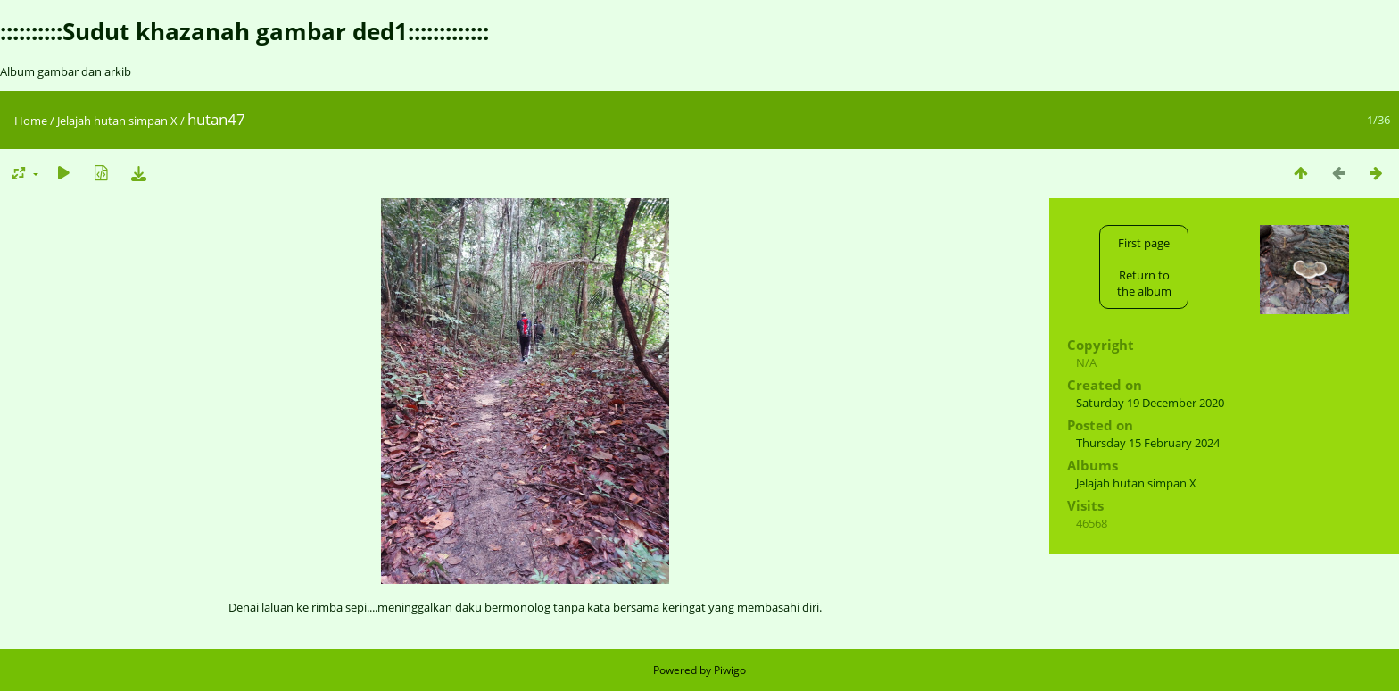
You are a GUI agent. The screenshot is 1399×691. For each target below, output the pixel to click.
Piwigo (730, 670)
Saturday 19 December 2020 (1150, 403)
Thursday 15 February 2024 (1148, 443)
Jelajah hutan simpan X (117, 120)
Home (30, 120)
